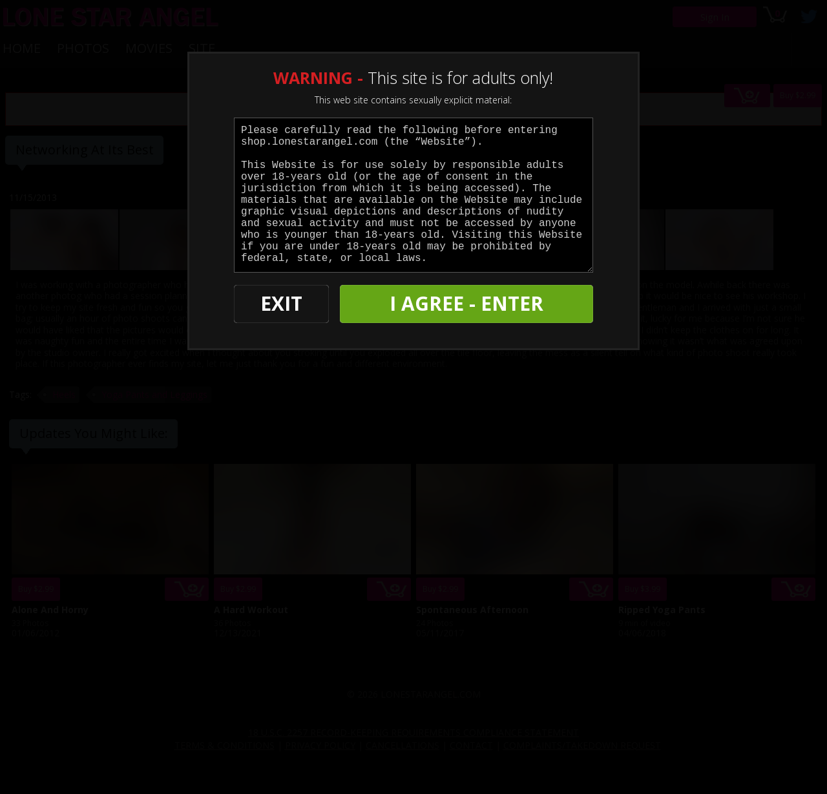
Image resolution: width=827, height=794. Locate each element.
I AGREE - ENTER (467, 304)
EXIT (279, 304)
